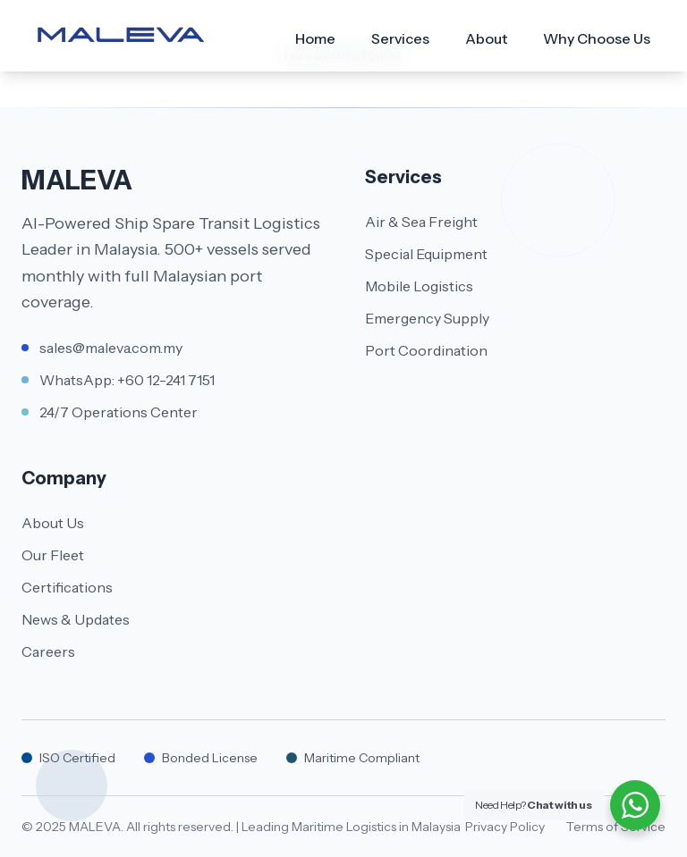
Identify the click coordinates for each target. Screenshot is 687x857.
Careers (48, 651)
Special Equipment (426, 254)
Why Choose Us (596, 38)
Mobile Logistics (419, 286)
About (486, 38)
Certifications (67, 587)
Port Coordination (426, 350)
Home (315, 38)
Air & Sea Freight (421, 222)
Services (400, 38)
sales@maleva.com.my (110, 348)
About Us (52, 523)
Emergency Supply (427, 318)
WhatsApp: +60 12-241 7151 (127, 380)
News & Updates (75, 619)
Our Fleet (52, 555)
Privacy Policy (505, 827)
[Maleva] (121, 36)
